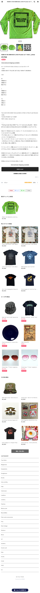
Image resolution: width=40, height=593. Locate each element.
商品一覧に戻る (20, 451)
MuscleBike (4, 512)
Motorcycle (4, 508)
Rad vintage (4, 526)
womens (3, 543)
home (2, 561)
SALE (2, 565)
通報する (37, 177)
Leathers (3, 495)
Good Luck (4, 547)
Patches (3, 504)
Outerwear (4, 491)
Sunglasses (4, 473)
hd (2, 569)
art (2, 539)
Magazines (4, 464)
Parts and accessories (7, 517)
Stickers (3, 530)
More (2, 534)
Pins (2, 521)
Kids (2, 552)
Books (2, 477)
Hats (2, 486)
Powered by (20, 579)
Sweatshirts (4, 469)
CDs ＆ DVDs (4, 482)
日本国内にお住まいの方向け (20, 173)
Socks (2, 556)
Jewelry (3, 499)
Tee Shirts (4, 460)
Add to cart (20, 169)
